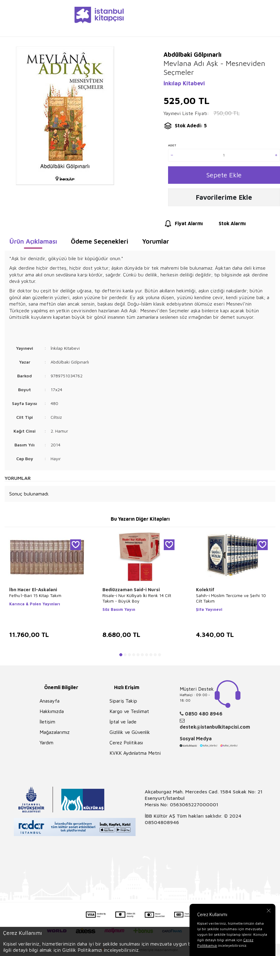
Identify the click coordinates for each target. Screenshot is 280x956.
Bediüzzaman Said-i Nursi (131, 591)
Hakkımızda (52, 712)
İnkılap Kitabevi (184, 83)
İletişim (47, 723)
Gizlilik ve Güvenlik (129, 733)
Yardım (46, 744)
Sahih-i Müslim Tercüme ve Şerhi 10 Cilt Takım (231, 599)
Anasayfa (49, 702)
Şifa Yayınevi (209, 610)
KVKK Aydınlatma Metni (135, 754)
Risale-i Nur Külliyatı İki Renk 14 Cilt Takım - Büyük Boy (136, 599)
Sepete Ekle (224, 175)
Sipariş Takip (123, 702)
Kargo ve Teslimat (129, 712)
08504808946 (162, 824)
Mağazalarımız (55, 733)
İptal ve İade (122, 723)
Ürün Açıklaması (33, 242)
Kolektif (205, 591)
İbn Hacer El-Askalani (33, 591)
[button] (120, 656)
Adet (172, 145)
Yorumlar (155, 242)
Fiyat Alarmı (183, 225)
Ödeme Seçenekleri (99, 242)
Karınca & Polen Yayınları (34, 605)
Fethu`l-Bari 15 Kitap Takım (35, 596)
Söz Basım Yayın (118, 610)
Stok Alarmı (226, 225)
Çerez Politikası (126, 744)
